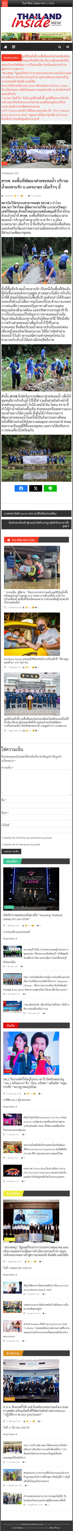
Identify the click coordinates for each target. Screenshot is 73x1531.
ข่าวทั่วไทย (9, 1239)
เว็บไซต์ (5, 825)
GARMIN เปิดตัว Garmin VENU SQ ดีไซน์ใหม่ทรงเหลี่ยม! (31, 513)
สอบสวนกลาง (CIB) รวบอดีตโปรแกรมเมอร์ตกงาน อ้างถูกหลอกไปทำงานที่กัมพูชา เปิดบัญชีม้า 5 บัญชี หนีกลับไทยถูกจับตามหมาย (47, 1477)
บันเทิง (8, 1071)
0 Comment (34, 195)
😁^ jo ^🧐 (29, 607)
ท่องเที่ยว (9, 907)
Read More (10, 938)
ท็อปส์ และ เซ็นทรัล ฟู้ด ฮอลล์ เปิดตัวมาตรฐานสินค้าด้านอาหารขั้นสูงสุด (39, 524)
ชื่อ (3, 800)
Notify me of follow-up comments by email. (28, 837)
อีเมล (5, 812)
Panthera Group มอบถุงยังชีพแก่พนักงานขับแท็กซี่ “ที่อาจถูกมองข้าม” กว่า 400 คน (36, 660)
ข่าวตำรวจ (9, 1399)
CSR (4, 163)
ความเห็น (7, 767)
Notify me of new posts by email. (22, 844)
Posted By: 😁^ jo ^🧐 (13, 196)
